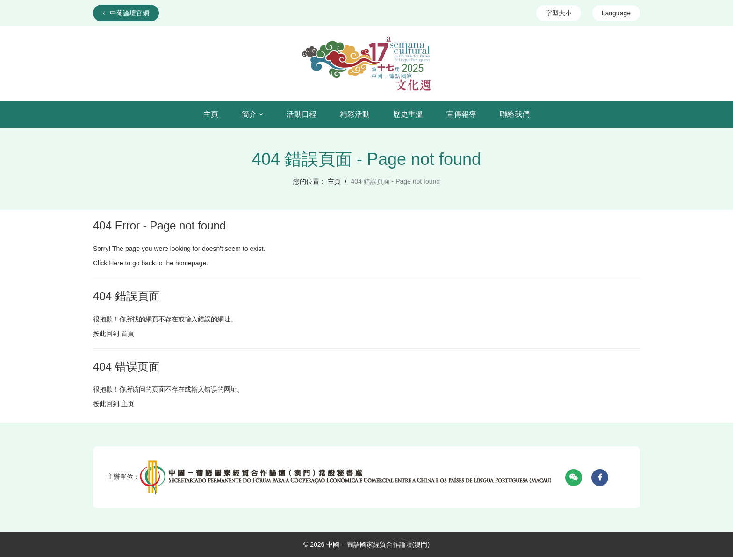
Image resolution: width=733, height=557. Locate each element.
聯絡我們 (515, 114)
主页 (127, 403)
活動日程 (301, 114)
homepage (190, 263)
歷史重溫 (408, 114)
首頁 (127, 333)
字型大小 (559, 13)
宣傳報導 (461, 114)
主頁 (210, 114)
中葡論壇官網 (126, 13)
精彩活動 (355, 114)
